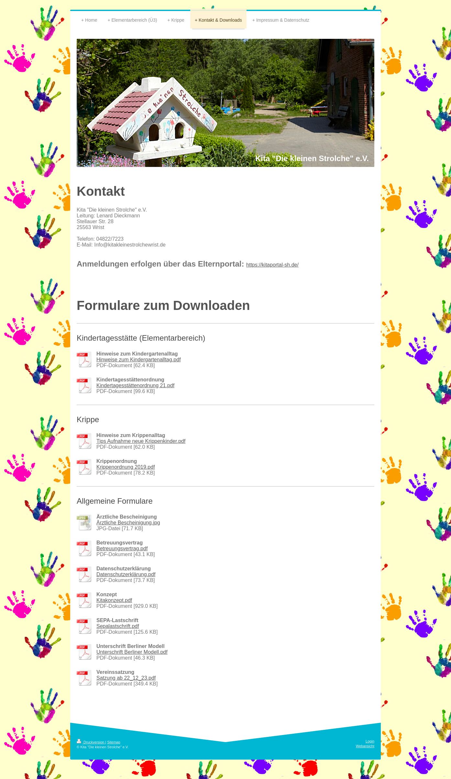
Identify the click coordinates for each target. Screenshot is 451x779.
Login (370, 741)
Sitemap (113, 742)
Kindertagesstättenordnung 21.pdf (135, 385)
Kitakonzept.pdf (114, 600)
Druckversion (91, 742)
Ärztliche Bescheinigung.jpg (128, 522)
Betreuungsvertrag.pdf (122, 548)
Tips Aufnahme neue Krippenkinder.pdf (140, 441)
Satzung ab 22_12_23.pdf (126, 678)
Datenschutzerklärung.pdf (125, 574)
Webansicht (365, 746)
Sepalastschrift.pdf (117, 626)
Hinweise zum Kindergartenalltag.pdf (138, 359)
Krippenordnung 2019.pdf (125, 467)
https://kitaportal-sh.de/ (272, 265)
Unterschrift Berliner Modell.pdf (132, 652)
